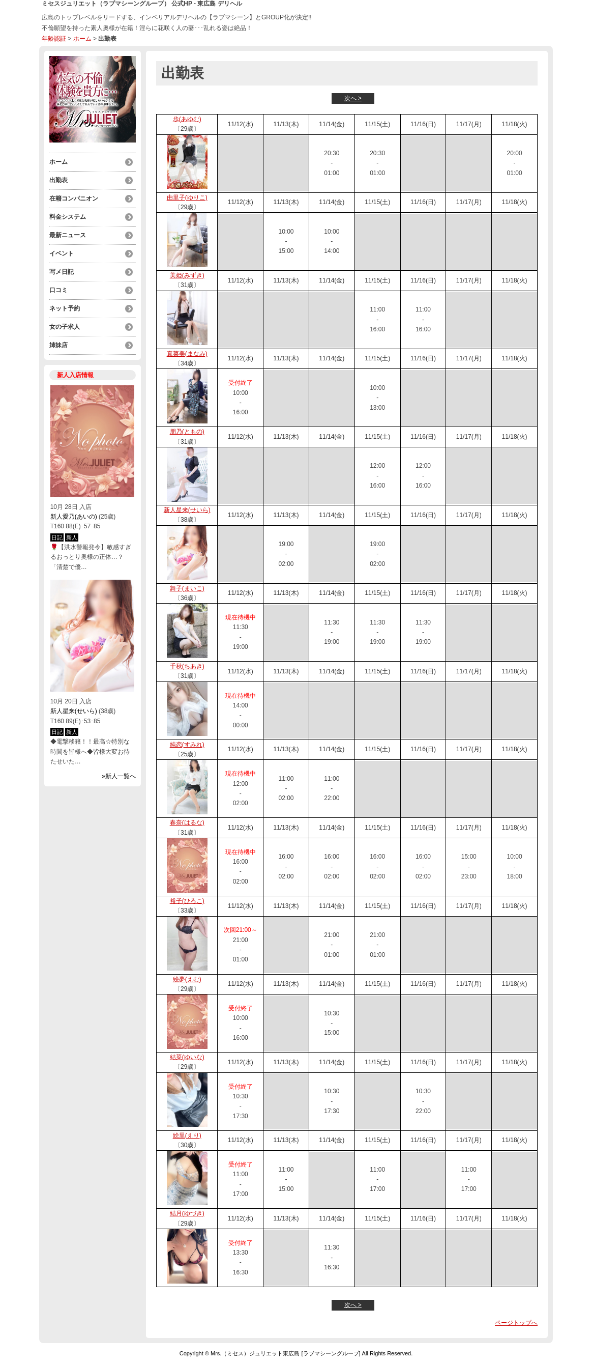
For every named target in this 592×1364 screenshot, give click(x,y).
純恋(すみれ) (187, 744)
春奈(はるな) (187, 822)
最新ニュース (67, 235)
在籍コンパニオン (73, 198)
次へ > (353, 98)
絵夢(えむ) (187, 979)
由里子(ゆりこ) (187, 197)
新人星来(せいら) (73, 711)
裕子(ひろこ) (187, 900)
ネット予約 (64, 308)
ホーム (82, 38)
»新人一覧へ (119, 776)
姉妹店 (58, 345)
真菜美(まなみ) (187, 353)
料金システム (67, 216)
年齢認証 (54, 38)
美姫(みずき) (187, 275)
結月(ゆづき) (187, 1213)
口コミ (58, 290)
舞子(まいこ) (187, 588)
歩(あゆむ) (187, 119)
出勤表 (58, 180)
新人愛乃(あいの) (73, 516)
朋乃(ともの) (187, 431)
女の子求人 (64, 326)
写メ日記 (61, 271)
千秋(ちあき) (187, 666)
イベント (61, 253)
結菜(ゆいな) (187, 1057)
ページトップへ (516, 1322)
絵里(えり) (187, 1135)
